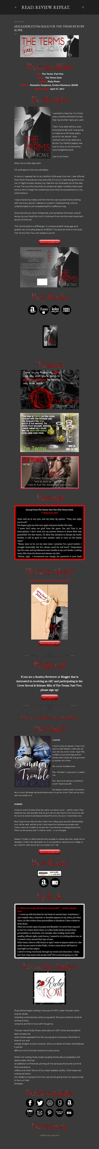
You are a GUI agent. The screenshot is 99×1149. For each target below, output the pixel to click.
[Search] (83, 6)
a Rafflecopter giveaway (49, 1135)
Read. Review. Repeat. (46, 7)
